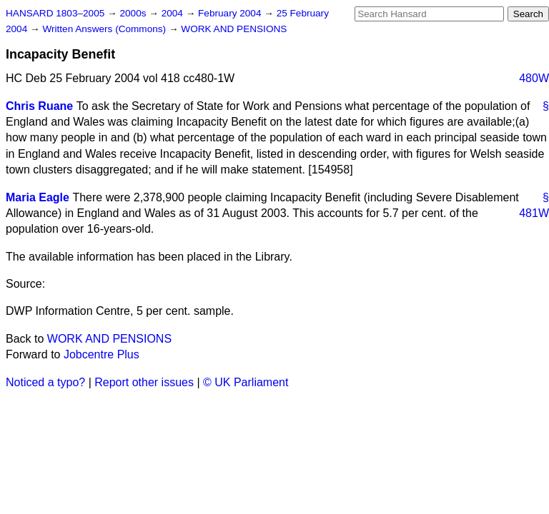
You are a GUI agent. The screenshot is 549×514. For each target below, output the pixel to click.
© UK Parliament (245, 382)
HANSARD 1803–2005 (55, 13)
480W (534, 78)
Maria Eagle (37, 197)
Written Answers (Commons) (105, 29)
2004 (174, 13)
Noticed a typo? (45, 382)
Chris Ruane (39, 106)
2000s (134, 13)
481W (534, 213)
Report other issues (144, 382)
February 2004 (231, 13)
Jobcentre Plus (101, 354)
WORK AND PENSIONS (234, 29)
